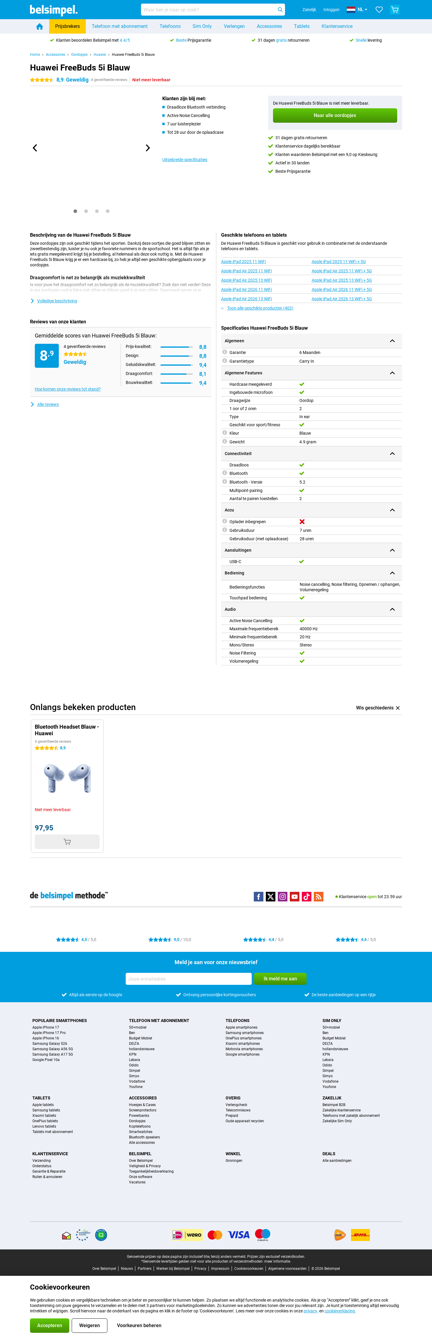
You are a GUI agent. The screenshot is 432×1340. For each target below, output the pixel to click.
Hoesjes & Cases (142, 1105)
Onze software (140, 1177)
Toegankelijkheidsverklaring (151, 1171)
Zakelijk (331, 1098)
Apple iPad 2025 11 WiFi (243, 261)
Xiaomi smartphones (243, 1044)
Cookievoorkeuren (248, 1269)
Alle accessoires (142, 1143)
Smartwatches (140, 1132)
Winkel (233, 1153)
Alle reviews (44, 404)
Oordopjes (79, 54)
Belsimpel (140, 1153)
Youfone (135, 1087)
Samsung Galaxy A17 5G (52, 1054)
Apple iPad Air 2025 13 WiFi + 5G (342, 280)
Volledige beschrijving (53, 300)
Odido (134, 1065)
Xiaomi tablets (44, 1116)
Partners (145, 1269)
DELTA (134, 1044)
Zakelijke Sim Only (337, 1121)
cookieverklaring (340, 1311)
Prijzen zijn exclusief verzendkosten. (276, 1257)
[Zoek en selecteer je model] (213, 10)
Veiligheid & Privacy (145, 1166)
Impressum (220, 1269)
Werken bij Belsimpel (173, 1269)
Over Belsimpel (141, 1161)
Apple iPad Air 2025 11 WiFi (246, 270)
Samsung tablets (46, 1110)
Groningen (234, 1161)
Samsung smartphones (245, 1033)
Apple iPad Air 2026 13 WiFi (246, 298)
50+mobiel (137, 1027)
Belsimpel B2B (333, 1105)
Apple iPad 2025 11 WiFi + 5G (339, 261)
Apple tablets (43, 1105)
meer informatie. (277, 1261)
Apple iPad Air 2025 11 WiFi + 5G (342, 270)
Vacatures (137, 1182)
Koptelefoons (140, 1126)
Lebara (134, 1060)
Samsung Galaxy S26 (49, 1044)
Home (35, 54)
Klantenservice (337, 26)
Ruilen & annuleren (47, 1177)
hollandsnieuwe (141, 1049)
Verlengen (234, 26)
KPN (132, 1054)
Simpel (134, 1071)
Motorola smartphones (244, 1049)
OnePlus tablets (45, 1121)
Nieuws (127, 1269)
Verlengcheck (236, 1105)
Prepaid (232, 1116)
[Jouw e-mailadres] (189, 979)
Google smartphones (243, 1054)
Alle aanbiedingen (337, 1161)
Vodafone (137, 1081)
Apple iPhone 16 (45, 1038)
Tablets (302, 26)
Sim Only (202, 26)
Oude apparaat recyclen (245, 1121)
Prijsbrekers (67, 26)
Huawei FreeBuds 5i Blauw (133, 54)
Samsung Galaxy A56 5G (52, 1049)
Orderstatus (41, 1166)
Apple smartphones (241, 1027)
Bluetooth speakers (144, 1137)
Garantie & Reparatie (48, 1171)
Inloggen (331, 9)
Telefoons (170, 26)
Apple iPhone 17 (45, 1027)
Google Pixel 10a (46, 1060)
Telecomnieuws (238, 1110)
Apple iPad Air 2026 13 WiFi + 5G (342, 298)
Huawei (100, 54)
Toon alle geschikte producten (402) (257, 308)
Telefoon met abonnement (120, 26)
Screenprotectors (142, 1110)
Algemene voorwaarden (287, 1269)
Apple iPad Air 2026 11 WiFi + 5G (342, 289)
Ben (132, 1033)
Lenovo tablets (44, 1126)
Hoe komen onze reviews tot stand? (68, 389)
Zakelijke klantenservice (341, 1110)
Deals (328, 1153)
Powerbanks (139, 1116)
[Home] (39, 26)
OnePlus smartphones (244, 1038)
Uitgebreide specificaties (184, 159)
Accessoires (269, 26)
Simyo (134, 1076)
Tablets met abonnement (52, 1132)
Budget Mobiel (140, 1038)
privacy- (311, 1311)
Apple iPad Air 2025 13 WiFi (246, 280)
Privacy (200, 1269)
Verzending (41, 1161)
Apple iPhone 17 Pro (49, 1033)
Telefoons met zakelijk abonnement (351, 1116)
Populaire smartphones (59, 1020)
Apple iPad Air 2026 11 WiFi (246, 289)
